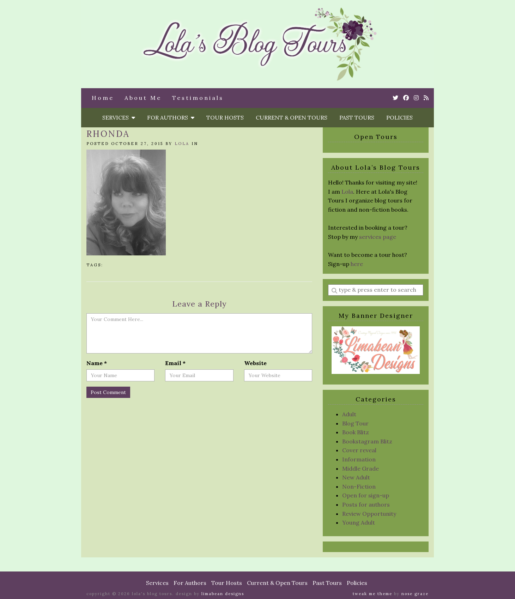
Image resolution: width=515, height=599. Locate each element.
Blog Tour (355, 423)
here (357, 263)
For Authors (170, 117)
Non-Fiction (359, 486)
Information (359, 459)
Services (118, 117)
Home (103, 97)
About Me (143, 97)
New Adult (356, 477)
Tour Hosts (225, 117)
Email (175, 363)
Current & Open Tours (291, 117)
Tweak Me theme (372, 593)
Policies (399, 117)
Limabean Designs (222, 593)
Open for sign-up (365, 495)
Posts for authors (366, 504)
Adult (349, 414)
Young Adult (358, 522)
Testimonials (198, 97)
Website (255, 363)
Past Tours (356, 117)
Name (96, 363)
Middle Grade (360, 468)
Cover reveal (359, 450)
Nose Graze (415, 593)
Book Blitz (355, 432)
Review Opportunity (369, 513)
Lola (182, 143)
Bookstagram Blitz (367, 441)
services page (377, 236)
